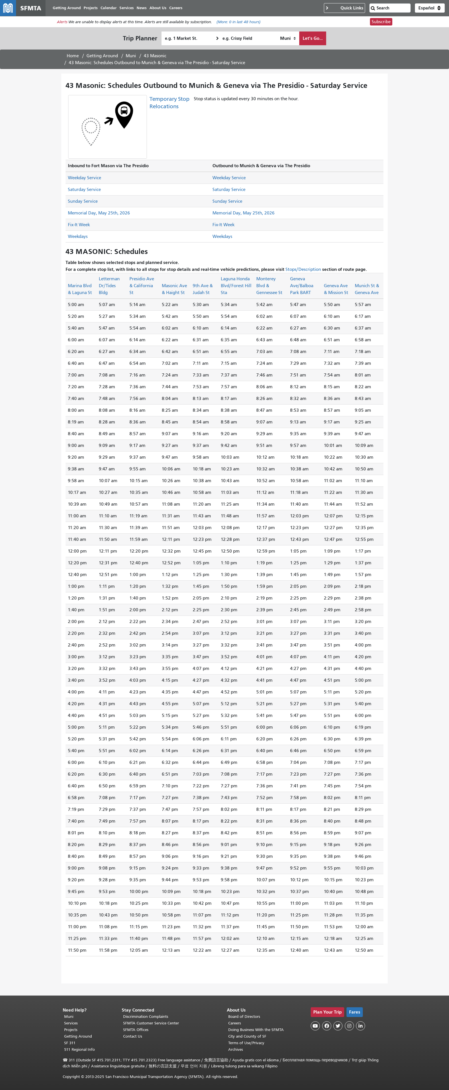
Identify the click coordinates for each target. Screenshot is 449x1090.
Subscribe (381, 21)
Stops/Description (303, 269)
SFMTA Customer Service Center (151, 1023)
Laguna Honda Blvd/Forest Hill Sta (236, 285)
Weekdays (78, 236)
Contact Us (132, 1036)
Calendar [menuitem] (109, 7)
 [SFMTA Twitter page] (338, 1026)
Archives (235, 1049)
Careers (234, 1023)
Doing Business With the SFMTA (256, 1029)
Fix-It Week (79, 224)
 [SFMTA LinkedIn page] (361, 1026)
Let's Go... (313, 38)
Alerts (62, 21)
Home (73, 55)
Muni (131, 55)
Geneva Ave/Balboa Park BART (301, 285)
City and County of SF (247, 1036)
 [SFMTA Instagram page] (349, 1026)
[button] (430, 8)
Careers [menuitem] (175, 7)
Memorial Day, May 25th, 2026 (99, 213)
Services (71, 1023)
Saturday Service (84, 189)
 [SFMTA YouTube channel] (315, 1026)
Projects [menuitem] (91, 7)
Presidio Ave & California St (141, 285)
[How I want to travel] (288, 38)
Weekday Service (84, 177)
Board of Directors (244, 1016)
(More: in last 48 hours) (238, 21)
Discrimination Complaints (145, 1016)
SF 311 (70, 1042)
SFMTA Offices (135, 1029)
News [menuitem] (142, 7)
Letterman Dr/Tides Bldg (109, 285)
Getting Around (102, 55)
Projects (70, 1029)
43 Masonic (155, 55)
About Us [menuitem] (157, 7)
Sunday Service (83, 201)
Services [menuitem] (126, 7)
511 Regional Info (79, 1049)
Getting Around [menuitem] (67, 7)
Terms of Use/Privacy (246, 1042)
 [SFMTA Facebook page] (326, 1026)
